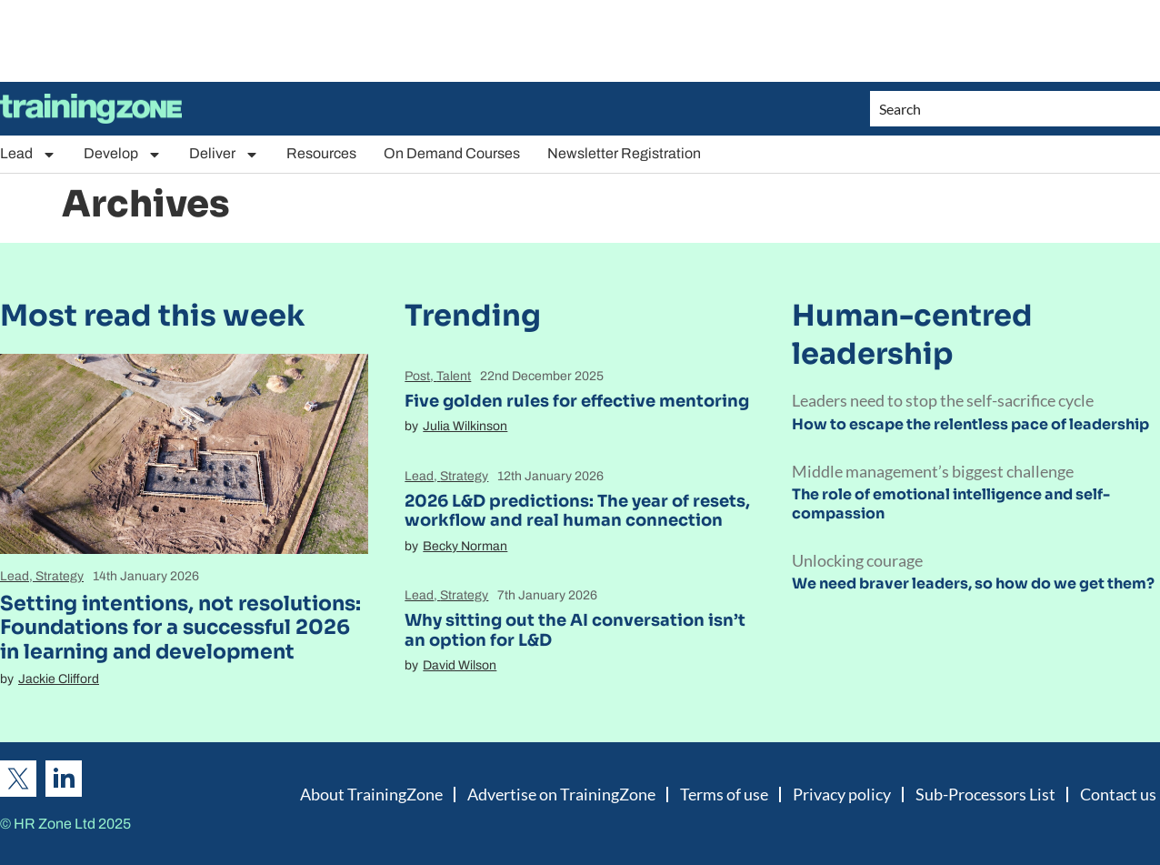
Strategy (59, 576)
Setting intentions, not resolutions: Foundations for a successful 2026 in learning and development (180, 627)
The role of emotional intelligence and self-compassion (951, 504)
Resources (321, 153)
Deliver (224, 154)
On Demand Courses (452, 153)
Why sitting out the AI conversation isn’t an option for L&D (575, 630)
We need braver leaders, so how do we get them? (973, 583)
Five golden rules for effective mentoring (577, 401)
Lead (28, 154)
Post (417, 376)
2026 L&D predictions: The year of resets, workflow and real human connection (577, 511)
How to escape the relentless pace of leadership (970, 424)
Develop (123, 154)
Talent (453, 376)
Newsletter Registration (624, 153)
